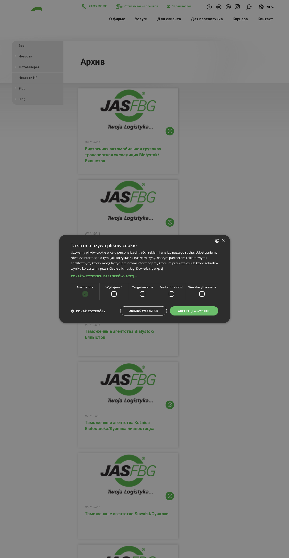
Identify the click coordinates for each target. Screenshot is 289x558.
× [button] (223, 240)
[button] (144, 276)
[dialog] (144, 279)
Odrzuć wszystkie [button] (142, 311)
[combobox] (217, 240)
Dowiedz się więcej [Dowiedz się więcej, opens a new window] (150, 268)
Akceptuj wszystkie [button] (193, 311)
